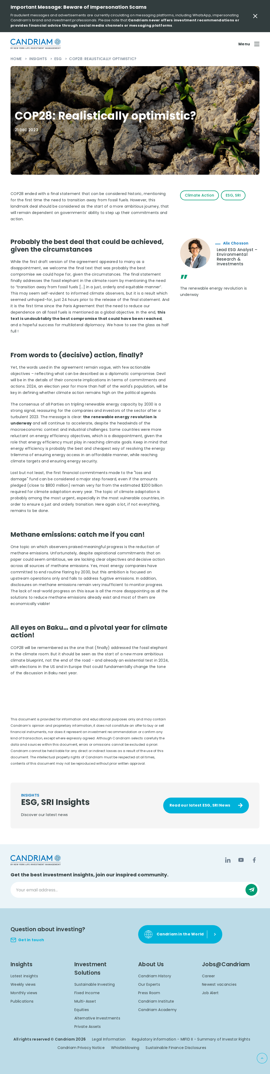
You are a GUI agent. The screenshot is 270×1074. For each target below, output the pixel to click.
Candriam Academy (157, 1009)
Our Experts (149, 984)
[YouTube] (241, 860)
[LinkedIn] (228, 860)
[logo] (36, 43)
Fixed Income (87, 992)
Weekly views (23, 984)
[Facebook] (254, 860)
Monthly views (24, 992)
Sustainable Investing (94, 984)
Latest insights (24, 976)
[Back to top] (262, 1058)
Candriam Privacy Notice (81, 1047)
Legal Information (109, 1039)
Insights (38, 58)
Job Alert (210, 992)
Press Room (149, 992)
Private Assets (87, 1026)
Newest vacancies (219, 984)
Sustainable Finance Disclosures (176, 1047)
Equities (81, 1009)
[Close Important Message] (255, 16)
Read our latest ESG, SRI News (200, 805)
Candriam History (154, 976)
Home (17, 58)
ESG (58, 58)
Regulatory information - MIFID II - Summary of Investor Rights (191, 1039)
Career (208, 976)
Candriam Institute (156, 1001)
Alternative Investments (97, 1018)
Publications (22, 1001)
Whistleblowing (125, 1047)
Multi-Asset (85, 1001)
